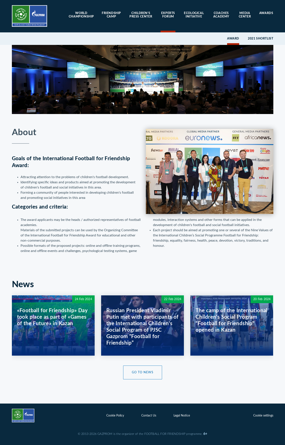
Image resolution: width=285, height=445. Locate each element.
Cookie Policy (115, 415)
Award (233, 38)
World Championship (81, 15)
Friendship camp (111, 15)
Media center (245, 15)
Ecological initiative (194, 15)
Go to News (142, 372)
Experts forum (168, 15)
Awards (266, 13)
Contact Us (148, 415)
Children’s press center (140, 15)
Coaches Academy (221, 15)
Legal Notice (182, 415)
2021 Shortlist (260, 38)
